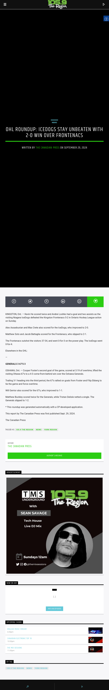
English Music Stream (17, 629)
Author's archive (54, 455)
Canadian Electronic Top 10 (19, 638)
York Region (50, 430)
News (54, 122)
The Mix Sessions (14, 648)
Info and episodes (54, 608)
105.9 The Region (24, 430)
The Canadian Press (48, 147)
